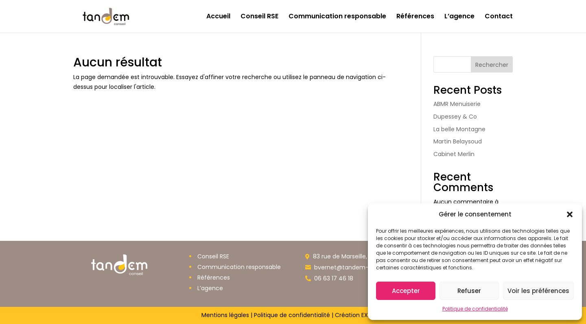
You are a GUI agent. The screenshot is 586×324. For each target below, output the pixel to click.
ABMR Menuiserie (457, 104)
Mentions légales (225, 315)
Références (415, 17)
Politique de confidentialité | (293, 315)
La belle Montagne (459, 129)
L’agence (459, 17)
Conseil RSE (259, 17)
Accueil (218, 17)
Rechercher (491, 65)
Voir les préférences (538, 291)
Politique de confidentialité (475, 308)
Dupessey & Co (455, 116)
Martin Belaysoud (457, 141)
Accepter (406, 291)
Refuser (469, 291)
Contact (499, 17)
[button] (570, 214)
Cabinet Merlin (453, 154)
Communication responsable (337, 17)
